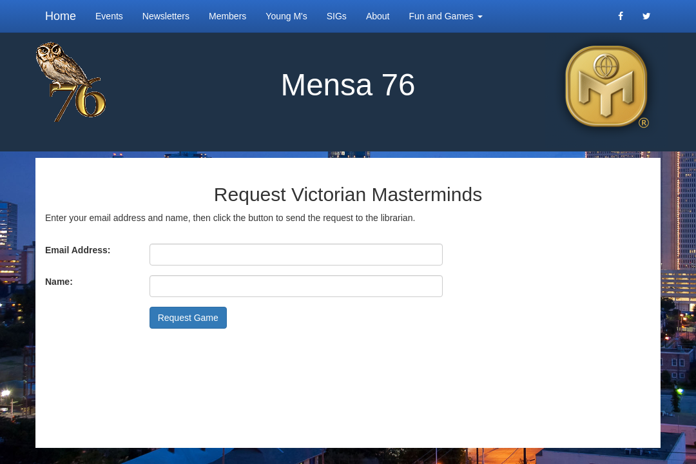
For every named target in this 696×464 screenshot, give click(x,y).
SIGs (337, 16)
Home (60, 16)
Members (227, 16)
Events (109, 16)
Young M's (286, 16)
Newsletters (165, 16)
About (378, 16)
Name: (59, 281)
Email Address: (77, 250)
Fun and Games (445, 16)
